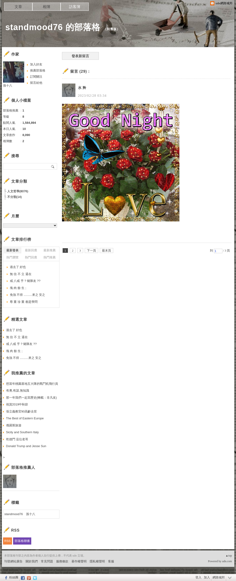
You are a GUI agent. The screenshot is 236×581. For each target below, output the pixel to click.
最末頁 (106, 250)
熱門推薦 (49, 257)
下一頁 (91, 250)
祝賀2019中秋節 (17, 404)
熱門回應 (31, 257)
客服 (111, 561)
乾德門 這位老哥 (17, 439)
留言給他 (36, 82)
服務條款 (62, 561)
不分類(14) (14, 197)
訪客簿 (74, 7)
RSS (7, 541)
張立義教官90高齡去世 (21, 411)
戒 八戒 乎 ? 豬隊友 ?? (25, 281)
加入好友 (36, 64)
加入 (207, 577)
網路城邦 (219, 577)
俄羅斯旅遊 (13, 425)
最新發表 (12, 250)
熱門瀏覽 (12, 257)
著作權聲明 (79, 561)
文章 (18, 7)
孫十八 (7, 85)
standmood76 (13, 514)
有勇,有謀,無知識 (17, 390)
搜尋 (53, 166)
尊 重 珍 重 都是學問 (24, 302)
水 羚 (82, 88)
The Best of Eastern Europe (25, 418)
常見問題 (47, 561)
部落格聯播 (22, 541)
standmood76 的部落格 (52, 27)
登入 (198, 577)
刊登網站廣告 (13, 561)
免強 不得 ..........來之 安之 (27, 295)
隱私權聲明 (97, 561)
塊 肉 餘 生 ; (18, 288)
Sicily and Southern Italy (22, 432)
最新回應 (31, 250)
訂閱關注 (36, 76)
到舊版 (112, 29)
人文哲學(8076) (17, 191)
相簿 (46, 7)
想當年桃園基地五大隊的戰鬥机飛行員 (32, 383)
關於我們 (32, 561)
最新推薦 (49, 250)
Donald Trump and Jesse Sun (26, 446)
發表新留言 (80, 56)
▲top (228, 555)
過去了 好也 (18, 267)
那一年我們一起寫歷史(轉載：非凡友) (31, 397)
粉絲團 (13, 577)
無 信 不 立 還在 (20, 274)
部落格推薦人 (23, 467)
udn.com (227, 561)
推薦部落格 (37, 70)
